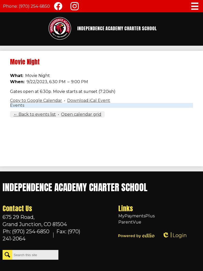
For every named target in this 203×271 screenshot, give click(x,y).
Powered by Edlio (136, 235)
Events (17, 105)
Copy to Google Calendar (36, 100)
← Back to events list (34, 114)
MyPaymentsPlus (136, 216)
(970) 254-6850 (34, 6)
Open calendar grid (81, 114)
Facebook (58, 7)
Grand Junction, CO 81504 (44, 220)
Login (174, 235)
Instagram (74, 7)
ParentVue (129, 222)
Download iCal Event (88, 100)
